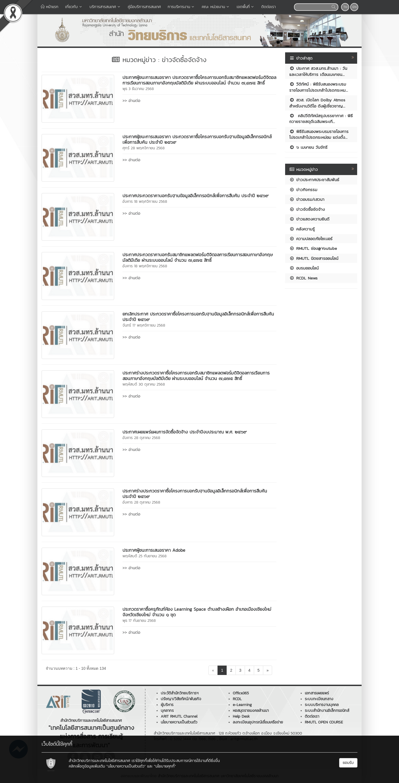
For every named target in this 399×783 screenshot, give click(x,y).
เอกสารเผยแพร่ (317, 693)
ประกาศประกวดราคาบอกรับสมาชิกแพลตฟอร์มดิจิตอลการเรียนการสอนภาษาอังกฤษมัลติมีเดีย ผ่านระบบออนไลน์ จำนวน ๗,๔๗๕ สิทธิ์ (197, 257)
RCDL (237, 699)
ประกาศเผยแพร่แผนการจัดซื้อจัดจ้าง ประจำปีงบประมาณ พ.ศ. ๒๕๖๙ (184, 431)
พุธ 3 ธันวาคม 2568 (138, 89)
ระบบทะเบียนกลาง (319, 699)
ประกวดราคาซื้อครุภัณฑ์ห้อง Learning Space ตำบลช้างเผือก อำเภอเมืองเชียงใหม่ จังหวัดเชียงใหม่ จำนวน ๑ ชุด (196, 612)
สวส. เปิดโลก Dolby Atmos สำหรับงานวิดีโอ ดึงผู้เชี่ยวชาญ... (317, 103)
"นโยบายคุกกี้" (165, 766)
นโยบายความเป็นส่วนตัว (179, 722)
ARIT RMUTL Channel (179, 716)
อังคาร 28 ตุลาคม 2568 (141, 438)
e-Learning (242, 705)
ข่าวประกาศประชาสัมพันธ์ (314, 179)
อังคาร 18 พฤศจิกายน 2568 (144, 201)
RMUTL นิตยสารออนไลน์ (313, 258)
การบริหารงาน (181, 7)
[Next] (267, 670)
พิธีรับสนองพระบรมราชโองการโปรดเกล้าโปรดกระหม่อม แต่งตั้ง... (319, 134)
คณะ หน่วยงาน (216, 7)
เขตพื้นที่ (246, 7)
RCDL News (303, 278)
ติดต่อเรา (268, 7)
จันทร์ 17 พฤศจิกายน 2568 (143, 325)
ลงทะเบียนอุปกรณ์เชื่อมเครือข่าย (258, 722)
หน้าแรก (49, 7)
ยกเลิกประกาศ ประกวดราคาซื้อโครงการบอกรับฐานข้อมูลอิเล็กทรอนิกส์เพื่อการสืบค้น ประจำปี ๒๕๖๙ (198, 316)
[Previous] (213, 670)
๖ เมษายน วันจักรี (308, 147)
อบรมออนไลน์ (304, 268)
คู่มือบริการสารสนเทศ (144, 7)
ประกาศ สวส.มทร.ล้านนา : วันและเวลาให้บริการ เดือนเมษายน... (318, 71)
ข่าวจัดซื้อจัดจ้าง (307, 209)
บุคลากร (167, 710)
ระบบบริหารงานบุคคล (322, 705)
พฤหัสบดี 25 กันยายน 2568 (144, 556)
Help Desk (241, 716)
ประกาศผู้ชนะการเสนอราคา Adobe (153, 550)
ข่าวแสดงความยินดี (309, 219)
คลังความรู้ (302, 229)
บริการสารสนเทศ (105, 7)
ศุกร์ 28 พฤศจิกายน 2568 (143, 148)
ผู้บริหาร (167, 705)
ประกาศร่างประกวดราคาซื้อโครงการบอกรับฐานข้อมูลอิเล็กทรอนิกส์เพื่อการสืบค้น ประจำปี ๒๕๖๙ (194, 493)
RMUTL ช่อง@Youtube (313, 248)
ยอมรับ (348, 763)
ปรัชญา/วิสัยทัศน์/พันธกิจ (181, 699)
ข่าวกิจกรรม (303, 189)
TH (345, 6)
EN (354, 6)
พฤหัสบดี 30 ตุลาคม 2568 (143, 384)
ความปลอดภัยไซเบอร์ (310, 238)
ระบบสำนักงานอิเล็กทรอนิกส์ (327, 710)
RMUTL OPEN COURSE (324, 722)
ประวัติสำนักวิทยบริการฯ (179, 693)
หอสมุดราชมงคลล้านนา (251, 710)
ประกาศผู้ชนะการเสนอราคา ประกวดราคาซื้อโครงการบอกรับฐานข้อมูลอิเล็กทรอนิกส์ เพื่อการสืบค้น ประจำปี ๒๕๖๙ (197, 139)
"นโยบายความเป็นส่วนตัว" (126, 766)
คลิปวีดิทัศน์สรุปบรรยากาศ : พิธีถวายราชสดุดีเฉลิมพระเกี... (321, 118)
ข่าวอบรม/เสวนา (306, 199)
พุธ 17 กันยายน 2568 (139, 620)
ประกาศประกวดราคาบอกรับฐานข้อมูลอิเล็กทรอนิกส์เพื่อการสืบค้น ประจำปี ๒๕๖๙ (195, 195)
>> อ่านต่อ (131, 100)
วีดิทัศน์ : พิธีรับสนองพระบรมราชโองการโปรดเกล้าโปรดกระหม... (318, 87)
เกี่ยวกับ (74, 7)
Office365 (241, 693)
